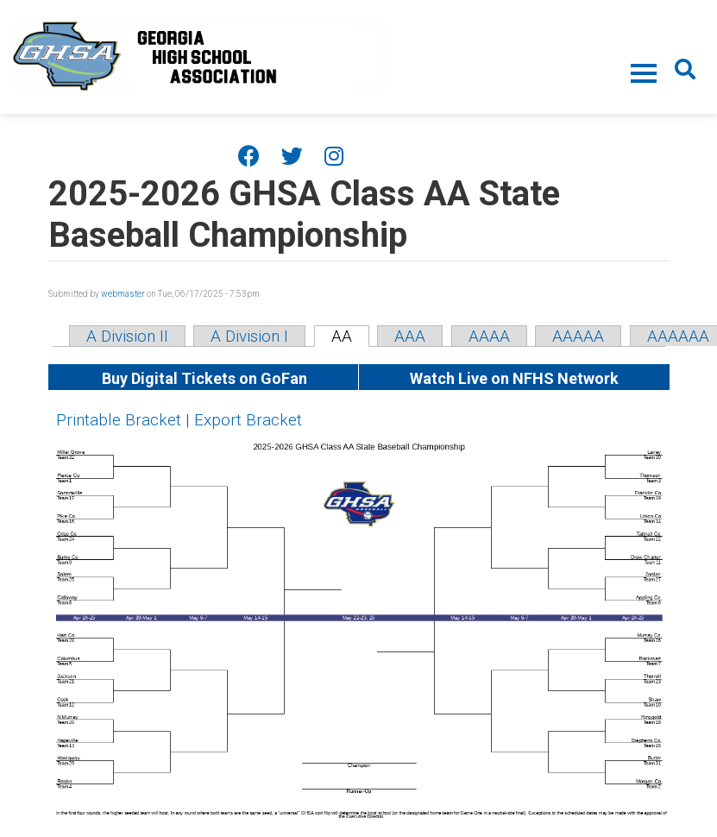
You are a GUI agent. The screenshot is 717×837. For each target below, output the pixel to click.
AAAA (489, 336)
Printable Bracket (118, 420)
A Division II (127, 336)
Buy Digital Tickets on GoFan (202, 378)
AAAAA (578, 336)
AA (341, 336)
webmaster (123, 294)
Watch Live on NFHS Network (514, 378)
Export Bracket (248, 420)
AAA (409, 336)
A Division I (249, 336)
